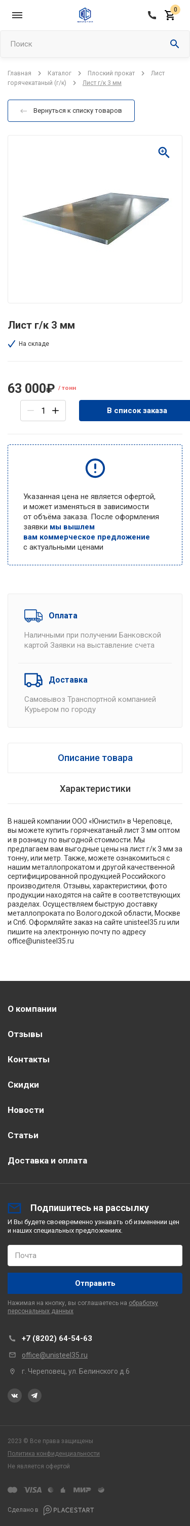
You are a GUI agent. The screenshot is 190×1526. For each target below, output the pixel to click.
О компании (32, 1009)
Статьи (23, 1135)
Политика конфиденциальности (54, 1453)
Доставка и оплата (47, 1160)
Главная (19, 73)
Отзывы (25, 1034)
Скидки (23, 1085)
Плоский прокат (111, 73)
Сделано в (51, 1510)
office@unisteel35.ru (55, 1355)
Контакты (29, 1059)
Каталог (59, 73)
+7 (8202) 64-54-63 (57, 1338)
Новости (26, 1110)
